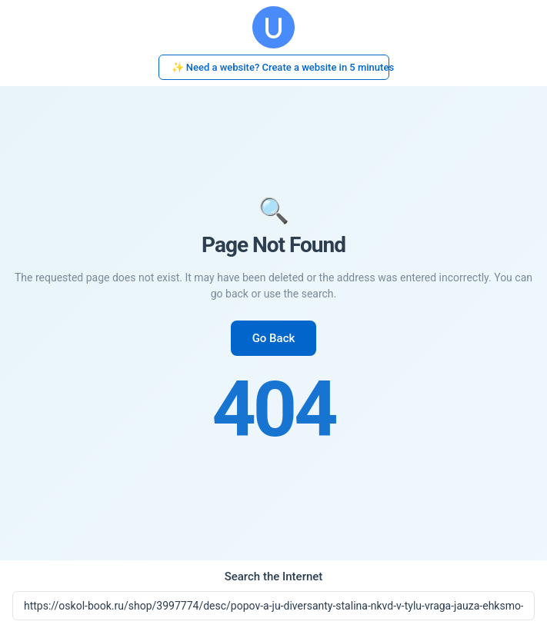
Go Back (273, 338)
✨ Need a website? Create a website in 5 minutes (280, 67)
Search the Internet (274, 576)
